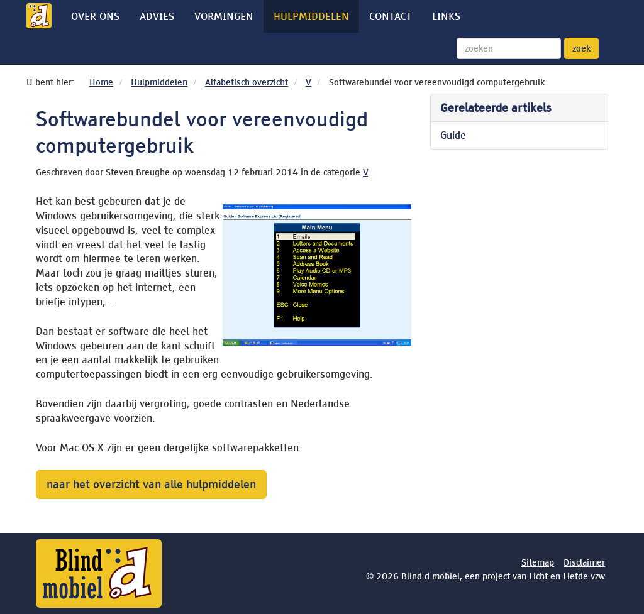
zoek (581, 48)
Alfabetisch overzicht (246, 82)
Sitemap (537, 562)
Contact (390, 16)
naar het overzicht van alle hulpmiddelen (151, 484)
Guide (453, 135)
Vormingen (223, 16)
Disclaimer (584, 562)
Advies (157, 16)
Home (101, 82)
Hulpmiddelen (311, 16)
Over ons (95, 16)
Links (446, 16)
